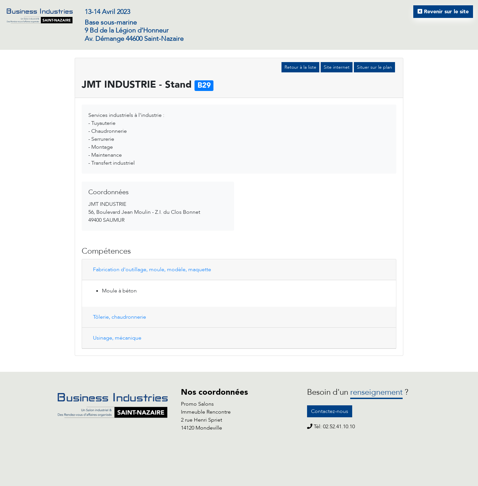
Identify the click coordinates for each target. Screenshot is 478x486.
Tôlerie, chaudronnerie (119, 317)
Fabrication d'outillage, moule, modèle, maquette (152, 269)
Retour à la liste (300, 67)
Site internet (337, 67)
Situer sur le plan (374, 67)
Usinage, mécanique (117, 338)
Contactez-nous (329, 411)
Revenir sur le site (443, 11)
